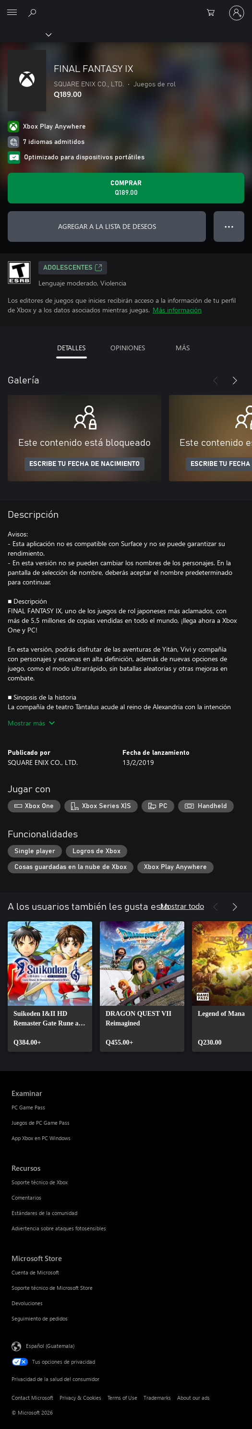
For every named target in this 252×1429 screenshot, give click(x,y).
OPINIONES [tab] (127, 347)
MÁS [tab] (183, 347)
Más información (177, 309)
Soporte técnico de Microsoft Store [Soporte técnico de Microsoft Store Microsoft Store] (52, 1288)
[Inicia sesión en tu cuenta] (236, 12)
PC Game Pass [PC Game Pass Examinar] (28, 1107)
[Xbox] (25, 34)
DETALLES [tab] (71, 347)
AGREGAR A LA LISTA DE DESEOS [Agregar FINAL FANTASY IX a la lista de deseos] (107, 226)
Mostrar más (31, 722)
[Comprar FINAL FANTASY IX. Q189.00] (126, 188)
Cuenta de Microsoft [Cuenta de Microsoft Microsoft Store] (35, 1272)
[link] (50, 986)
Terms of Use (122, 1397)
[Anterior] (215, 380)
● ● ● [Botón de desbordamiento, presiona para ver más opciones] (229, 226)
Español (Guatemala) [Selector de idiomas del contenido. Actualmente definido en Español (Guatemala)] (50, 1346)
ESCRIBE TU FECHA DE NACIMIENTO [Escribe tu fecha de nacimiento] (84, 464)
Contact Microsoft (32, 1397)
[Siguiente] (234, 380)
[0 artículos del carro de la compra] (213, 12)
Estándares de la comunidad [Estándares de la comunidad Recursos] (44, 1213)
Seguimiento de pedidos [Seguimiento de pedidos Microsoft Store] (40, 1318)
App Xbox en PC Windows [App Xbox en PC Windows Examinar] (41, 1138)
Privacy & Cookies (80, 1397)
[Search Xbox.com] (33, 12)
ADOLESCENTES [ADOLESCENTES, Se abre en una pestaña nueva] (72, 268)
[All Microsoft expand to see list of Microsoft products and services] (12, 12)
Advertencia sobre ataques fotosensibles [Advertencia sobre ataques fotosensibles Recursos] (59, 1228)
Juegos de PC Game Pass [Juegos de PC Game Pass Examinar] (41, 1122)
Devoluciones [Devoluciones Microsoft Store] (27, 1303)
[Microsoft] (126, 7)
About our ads (193, 1397)
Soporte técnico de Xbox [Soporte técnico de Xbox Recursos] (40, 1182)
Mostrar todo (182, 906)
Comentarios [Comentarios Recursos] (26, 1197)
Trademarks (157, 1397)
